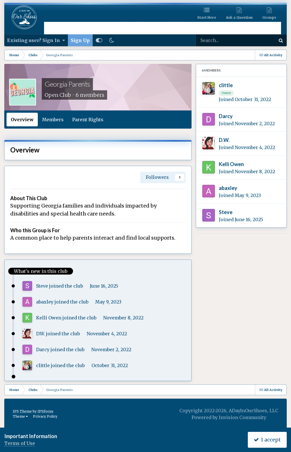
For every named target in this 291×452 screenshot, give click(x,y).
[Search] (222, 40)
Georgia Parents (67, 84)
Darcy (42, 349)
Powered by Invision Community (229, 417)
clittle (43, 365)
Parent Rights (87, 119)
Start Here (206, 17)
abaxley (44, 302)
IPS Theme (22, 411)
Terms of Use (19, 443)
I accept (267, 439)
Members (53, 119)
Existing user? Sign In (36, 40)
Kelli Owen (48, 318)
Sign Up (80, 40)
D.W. (40, 333)
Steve (42, 286)
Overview (22, 119)
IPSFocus (45, 411)
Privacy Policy (45, 416)
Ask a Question (239, 17)
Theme (20, 416)
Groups (269, 17)
